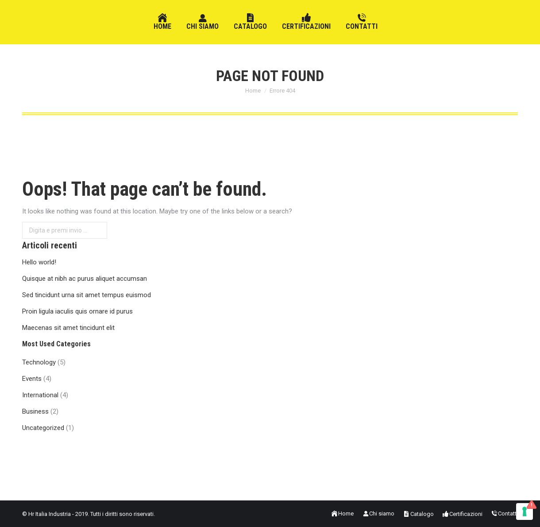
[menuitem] (162, 22)
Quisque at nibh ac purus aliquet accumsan (84, 279)
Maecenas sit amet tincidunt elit (68, 328)
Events (32, 379)
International (40, 395)
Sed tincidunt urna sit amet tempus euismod (86, 295)
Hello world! (39, 262)
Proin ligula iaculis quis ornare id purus (77, 311)
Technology (39, 362)
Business (35, 411)
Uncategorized (43, 428)
